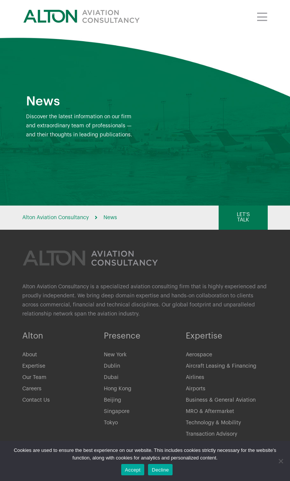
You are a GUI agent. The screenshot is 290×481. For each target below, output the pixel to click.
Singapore (117, 412)
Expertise (33, 367)
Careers (32, 389)
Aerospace (199, 355)
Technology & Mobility (213, 423)
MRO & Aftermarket (210, 412)
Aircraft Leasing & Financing (221, 367)
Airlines (195, 378)
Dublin (112, 367)
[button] (243, 218)
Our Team (34, 378)
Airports (195, 389)
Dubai (111, 378)
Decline (160, 470)
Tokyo (111, 423)
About (29, 355)
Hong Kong (117, 389)
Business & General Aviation (221, 401)
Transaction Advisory (211, 435)
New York (115, 355)
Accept (132, 470)
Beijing (112, 401)
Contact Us (36, 401)
